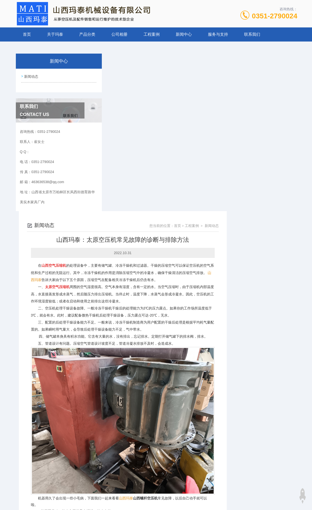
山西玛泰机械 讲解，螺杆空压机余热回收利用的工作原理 (156, 455)
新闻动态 (31, 76)
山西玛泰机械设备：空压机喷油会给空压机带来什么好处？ (157, 446)
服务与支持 (218, 34)
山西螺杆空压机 (216, 340)
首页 (27, 34)
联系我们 (252, 34)
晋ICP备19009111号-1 (191, 494)
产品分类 (87, 34)
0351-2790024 (274, 16)
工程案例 (152, 34)
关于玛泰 (55, 34)
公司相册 (119, 34)
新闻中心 (184, 34)
